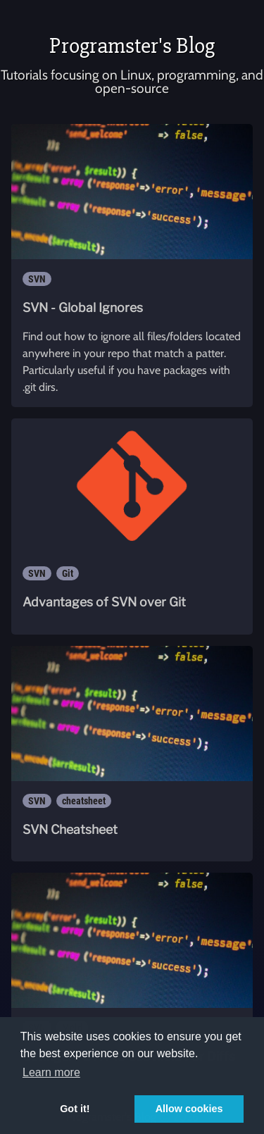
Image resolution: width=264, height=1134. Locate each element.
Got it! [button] (74, 1108)
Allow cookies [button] (189, 1108)
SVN (37, 279)
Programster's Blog (132, 45)
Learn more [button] (51, 1072)
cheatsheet (84, 800)
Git (67, 573)
